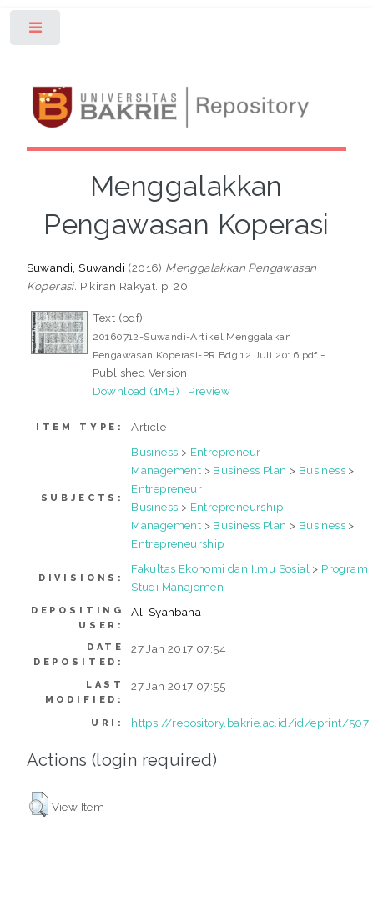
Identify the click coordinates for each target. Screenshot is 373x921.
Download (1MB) (136, 391)
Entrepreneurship (236, 506)
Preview (209, 391)
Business (154, 451)
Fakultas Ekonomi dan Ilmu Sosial (220, 568)
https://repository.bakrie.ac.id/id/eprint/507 (250, 722)
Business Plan (249, 470)
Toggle (36, 31)
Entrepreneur (225, 451)
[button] (38, 804)
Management (166, 470)
